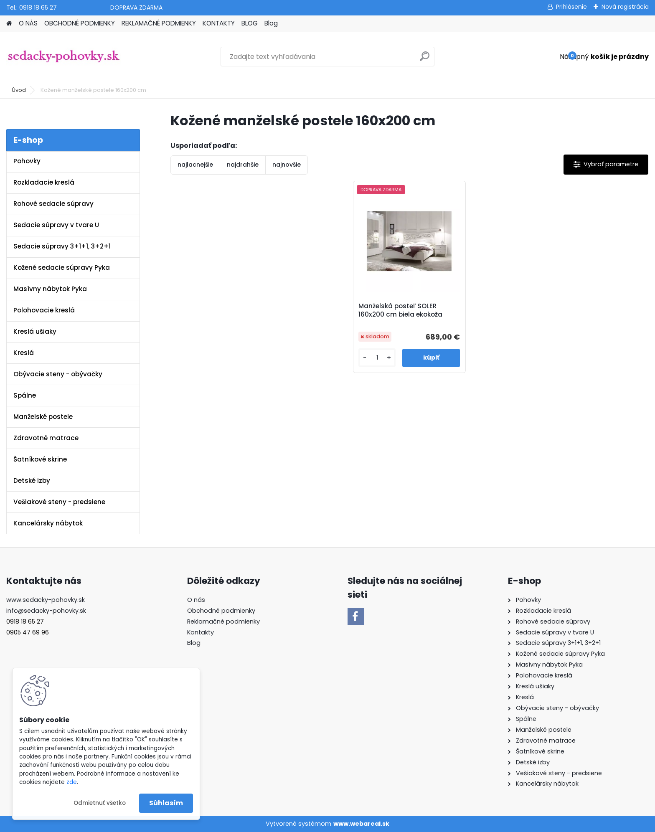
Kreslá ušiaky (34, 331)
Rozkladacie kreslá (43, 182)
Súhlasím (166, 803)
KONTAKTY (219, 23)
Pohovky (27, 161)
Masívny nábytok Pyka (50, 288)
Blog (271, 23)
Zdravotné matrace (46, 438)
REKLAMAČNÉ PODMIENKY (159, 23)
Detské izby (31, 480)
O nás (196, 600)
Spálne (24, 395)
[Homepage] (9, 23)
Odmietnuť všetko (100, 803)
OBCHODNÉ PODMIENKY (79, 23)
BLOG (249, 23)
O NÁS (28, 23)
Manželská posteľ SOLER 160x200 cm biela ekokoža (400, 310)
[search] (424, 59)
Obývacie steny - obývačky (57, 374)
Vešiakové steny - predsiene (59, 501)
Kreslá (23, 352)
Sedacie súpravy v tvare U (56, 225)
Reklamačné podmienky (223, 621)
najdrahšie (243, 164)
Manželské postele (43, 416)
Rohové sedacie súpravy (53, 203)
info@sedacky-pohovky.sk (46, 610)
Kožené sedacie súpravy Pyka (61, 267)
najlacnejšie (195, 164)
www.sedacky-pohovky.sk (45, 600)
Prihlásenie (571, 7)
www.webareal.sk (361, 823)
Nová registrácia (625, 7)
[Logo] (63, 57)
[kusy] (377, 357)
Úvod (19, 90)
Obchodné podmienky (221, 610)
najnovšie (286, 164)
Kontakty (200, 632)
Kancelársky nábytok (48, 523)
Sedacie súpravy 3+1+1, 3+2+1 (62, 246)
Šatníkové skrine (40, 459)
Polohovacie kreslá (44, 310)
